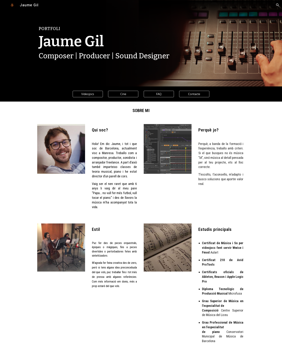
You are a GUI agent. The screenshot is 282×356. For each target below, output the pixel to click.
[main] (123, 29)
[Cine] (123, 94)
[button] (277, 5)
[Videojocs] (88, 94)
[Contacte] (194, 94)
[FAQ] (159, 94)
